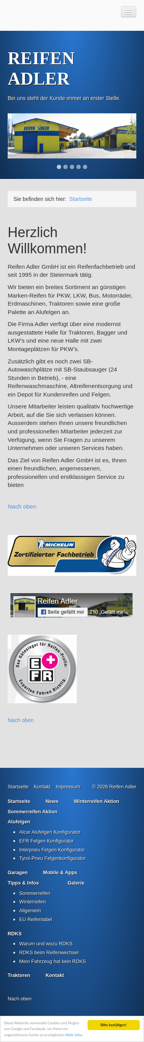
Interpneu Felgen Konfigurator (52, 850)
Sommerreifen (34, 893)
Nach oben (22, 506)
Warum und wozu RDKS (46, 944)
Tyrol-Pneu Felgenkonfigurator (52, 858)
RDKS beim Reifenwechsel (49, 952)
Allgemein (30, 910)
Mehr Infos (74, 1034)
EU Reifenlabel (35, 919)
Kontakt (42, 786)
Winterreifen (32, 902)
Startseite (81, 199)
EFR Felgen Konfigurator (46, 841)
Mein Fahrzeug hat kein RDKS (52, 961)
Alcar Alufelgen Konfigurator (50, 832)
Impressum (68, 786)
